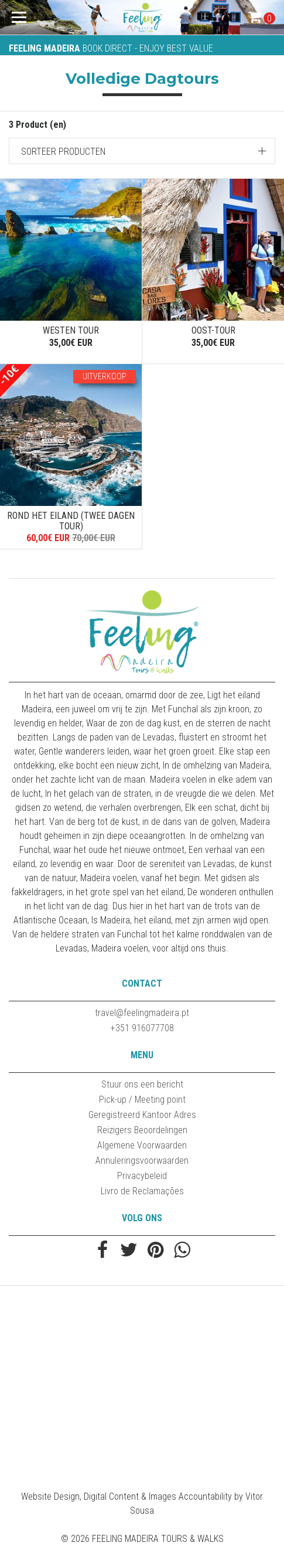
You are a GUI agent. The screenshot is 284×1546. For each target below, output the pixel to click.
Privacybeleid (142, 1175)
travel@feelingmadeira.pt (142, 1012)
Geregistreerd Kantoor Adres (142, 1114)
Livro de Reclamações (142, 1191)
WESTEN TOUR (71, 330)
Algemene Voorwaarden (142, 1145)
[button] (142, 151)
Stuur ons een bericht (142, 1084)
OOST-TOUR (213, 330)
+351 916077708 (142, 1028)
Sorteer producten (63, 151)
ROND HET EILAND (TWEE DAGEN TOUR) (71, 521)
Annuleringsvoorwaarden (142, 1160)
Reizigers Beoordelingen (142, 1130)
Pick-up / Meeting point (142, 1099)
